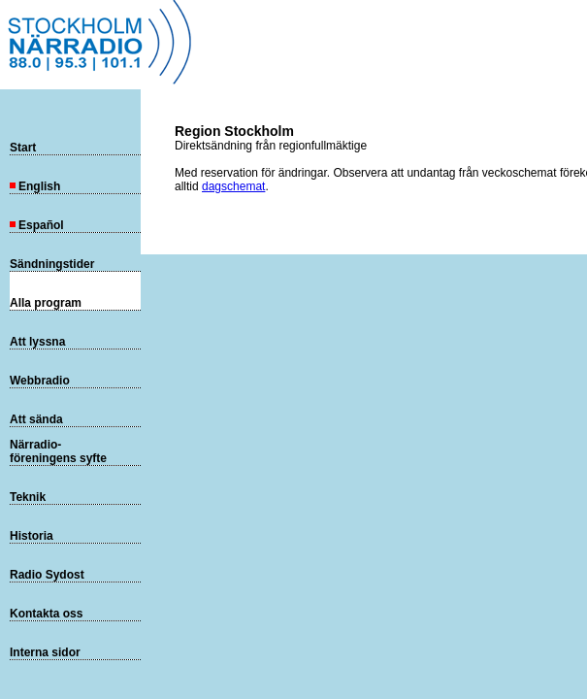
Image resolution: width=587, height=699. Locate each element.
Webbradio (40, 380)
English (35, 186)
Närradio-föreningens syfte (58, 451)
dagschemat (233, 186)
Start (23, 147)
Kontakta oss (46, 613)
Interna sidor (45, 652)
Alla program (46, 303)
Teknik (28, 497)
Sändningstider (52, 264)
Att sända (36, 419)
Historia (31, 536)
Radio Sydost (47, 575)
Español (37, 225)
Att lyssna (37, 342)
